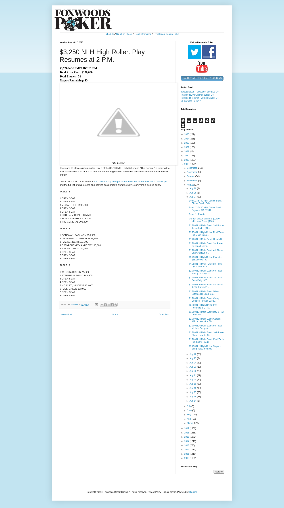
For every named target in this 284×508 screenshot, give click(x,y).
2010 (187, 458)
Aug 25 (193, 358)
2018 (187, 164)
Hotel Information (143, 34)
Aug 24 (193, 362)
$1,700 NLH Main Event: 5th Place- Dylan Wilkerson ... (206, 265)
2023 (187, 143)
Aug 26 (193, 354)
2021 (187, 151)
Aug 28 (193, 193)
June (189, 410)
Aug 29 (193, 188)
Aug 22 (193, 371)
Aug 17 (193, 392)
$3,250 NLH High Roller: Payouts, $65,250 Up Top (205, 258)
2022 (187, 147)
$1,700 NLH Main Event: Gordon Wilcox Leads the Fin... (204, 320)
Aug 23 (193, 367)
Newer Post (66, 314)
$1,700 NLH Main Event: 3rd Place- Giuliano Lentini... (206, 244)
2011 (187, 454)
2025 (187, 134)
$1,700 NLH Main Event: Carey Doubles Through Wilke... (204, 299)
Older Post (164, 314)
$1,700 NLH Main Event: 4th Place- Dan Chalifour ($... (206, 251)
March (190, 423)
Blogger (193, 492)
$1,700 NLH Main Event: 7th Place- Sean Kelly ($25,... (206, 278)
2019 (187, 160)
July (189, 406)
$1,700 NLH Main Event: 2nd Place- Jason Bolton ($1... (206, 226)
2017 (187, 428)
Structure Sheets (124, 34)
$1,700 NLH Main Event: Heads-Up (206, 239)
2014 (187, 441)
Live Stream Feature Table (166, 34)
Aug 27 (193, 197)
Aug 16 (193, 396)
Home (115, 314)
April (189, 419)
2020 (187, 155)
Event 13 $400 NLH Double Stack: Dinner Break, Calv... (205, 202)
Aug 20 (193, 379)
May (189, 414)
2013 (187, 445)
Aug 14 (193, 401)
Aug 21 (193, 375)
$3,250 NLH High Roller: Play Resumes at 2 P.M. (203, 306)
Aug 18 (193, 388)
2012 (187, 449)
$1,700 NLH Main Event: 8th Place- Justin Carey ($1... (206, 285)
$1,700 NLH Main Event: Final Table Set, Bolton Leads (206, 340)
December (192, 168)
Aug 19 (193, 384)
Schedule (109, 34)
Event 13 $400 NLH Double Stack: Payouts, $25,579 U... (205, 208)
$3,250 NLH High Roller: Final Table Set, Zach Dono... (206, 233)
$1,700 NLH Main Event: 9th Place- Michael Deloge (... (206, 327)
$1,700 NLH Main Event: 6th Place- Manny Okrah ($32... (206, 272)
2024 (187, 138)
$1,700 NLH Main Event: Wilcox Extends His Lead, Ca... (204, 292)
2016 (187, 432)
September (192, 180)
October (191, 176)
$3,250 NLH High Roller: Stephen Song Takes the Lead (205, 347)
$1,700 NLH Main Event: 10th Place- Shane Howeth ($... (206, 333)
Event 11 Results (197, 214)
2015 (187, 437)
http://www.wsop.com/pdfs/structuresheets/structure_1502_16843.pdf (130, 181)
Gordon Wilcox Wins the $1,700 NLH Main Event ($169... (204, 220)
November (192, 172)
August (190, 185)
